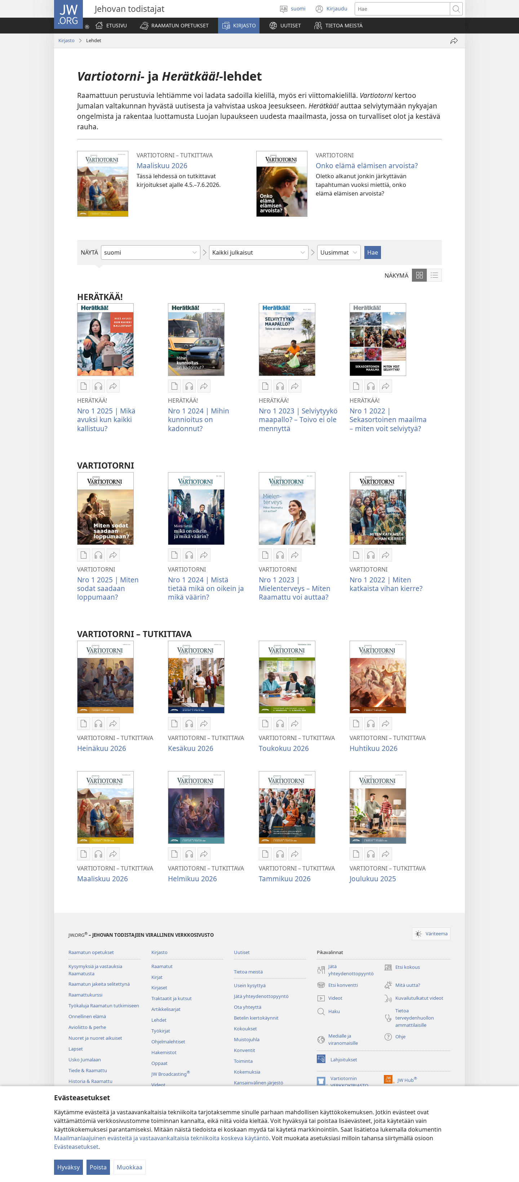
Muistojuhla (247, 1039)
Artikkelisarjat (166, 1009)
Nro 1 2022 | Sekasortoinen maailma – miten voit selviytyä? (388, 419)
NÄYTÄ (89, 252)
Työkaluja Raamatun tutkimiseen (103, 1005)
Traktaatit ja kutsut (171, 998)
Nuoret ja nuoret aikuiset (95, 1038)
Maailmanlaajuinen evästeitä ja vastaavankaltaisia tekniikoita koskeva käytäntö (161, 1138)
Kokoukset (245, 1028)
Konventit (244, 1050)
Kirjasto (66, 40)
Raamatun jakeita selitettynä (99, 984)
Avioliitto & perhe (87, 1027)
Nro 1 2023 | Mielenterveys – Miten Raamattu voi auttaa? (295, 588)
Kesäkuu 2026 (190, 748)
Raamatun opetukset (91, 952)
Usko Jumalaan (84, 1059)
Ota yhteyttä (247, 1007)
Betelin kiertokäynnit (256, 1018)
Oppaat (159, 1063)
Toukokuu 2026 (284, 748)
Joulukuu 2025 (373, 878)
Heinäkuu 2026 (101, 748)
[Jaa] (454, 40)
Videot (158, 1085)
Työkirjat (160, 1030)
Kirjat (157, 977)
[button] (174, 25)
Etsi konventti (337, 985)
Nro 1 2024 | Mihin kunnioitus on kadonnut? (198, 419)
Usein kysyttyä (250, 985)
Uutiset (242, 952)
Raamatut (162, 966)
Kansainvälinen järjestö (258, 1082)
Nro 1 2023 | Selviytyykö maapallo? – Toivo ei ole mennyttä (298, 419)
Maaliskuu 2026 (162, 165)
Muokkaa (129, 1167)
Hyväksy (68, 1167)
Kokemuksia (247, 1072)
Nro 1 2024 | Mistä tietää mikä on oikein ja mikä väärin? (206, 588)
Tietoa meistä (248, 971)
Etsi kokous (402, 967)
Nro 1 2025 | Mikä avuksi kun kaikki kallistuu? (106, 419)
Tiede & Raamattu (87, 1070)
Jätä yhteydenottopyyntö (261, 996)
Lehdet (159, 1020)
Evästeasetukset (76, 1147)
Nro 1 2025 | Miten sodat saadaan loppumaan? (108, 588)
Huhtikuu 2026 (374, 748)
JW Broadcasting (170, 1074)
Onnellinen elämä (87, 1016)
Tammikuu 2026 (285, 878)
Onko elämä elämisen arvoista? (367, 165)
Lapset (75, 1049)
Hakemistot (164, 1052)
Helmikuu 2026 (192, 878)
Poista (98, 1167)
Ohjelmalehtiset (168, 1041)
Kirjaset (159, 987)
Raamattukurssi (85, 994)
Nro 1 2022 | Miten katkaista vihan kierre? (386, 584)
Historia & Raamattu (90, 1081)
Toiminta (243, 1061)
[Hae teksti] (402, 8)
